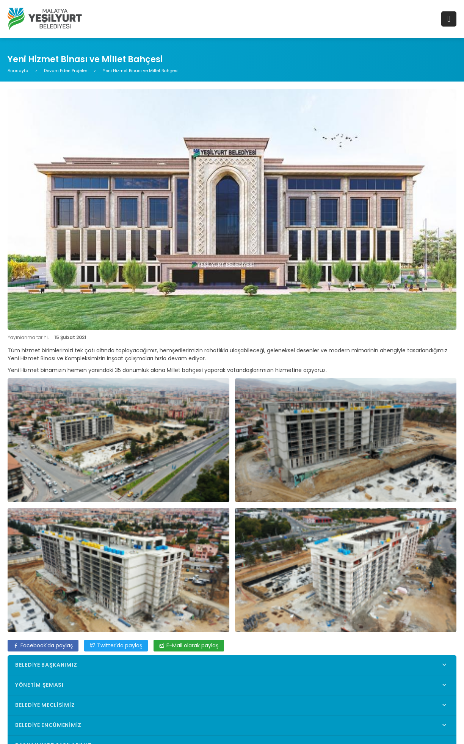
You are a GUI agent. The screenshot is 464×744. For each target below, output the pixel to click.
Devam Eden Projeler (65, 70)
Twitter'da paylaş (116, 645)
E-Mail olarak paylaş (188, 645)
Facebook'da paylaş (43, 645)
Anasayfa (18, 70)
